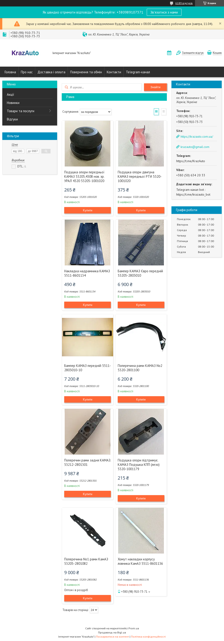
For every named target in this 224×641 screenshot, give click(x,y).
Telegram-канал (138, 72)
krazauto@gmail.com (195, 147)
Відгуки (12, 119)
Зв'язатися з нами (164, 12)
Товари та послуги (20, 111)
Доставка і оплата (51, 72)
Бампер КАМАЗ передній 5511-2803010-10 (87, 367)
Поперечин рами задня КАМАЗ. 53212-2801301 (87, 462)
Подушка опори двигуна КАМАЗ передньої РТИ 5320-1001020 (140, 176)
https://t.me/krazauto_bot (193, 194)
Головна (10, 72)
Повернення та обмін (86, 72)
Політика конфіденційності (148, 636)
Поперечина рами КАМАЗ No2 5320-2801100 (140, 367)
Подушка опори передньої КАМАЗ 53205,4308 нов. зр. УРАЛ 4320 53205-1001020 (84, 176)
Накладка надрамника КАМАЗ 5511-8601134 (87, 273)
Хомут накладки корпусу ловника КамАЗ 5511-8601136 (140, 561)
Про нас (27, 72)
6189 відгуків (184, 3)
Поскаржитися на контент (112, 636)
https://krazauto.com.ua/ (197, 136)
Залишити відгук (193, 53)
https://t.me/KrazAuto (190, 161)
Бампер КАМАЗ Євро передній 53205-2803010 (140, 273)
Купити (87, 210)
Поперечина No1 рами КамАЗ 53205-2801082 (86, 561)
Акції (10, 94)
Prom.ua (133, 628)
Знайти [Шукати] (155, 87)
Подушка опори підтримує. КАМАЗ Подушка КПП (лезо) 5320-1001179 (139, 464)
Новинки (13, 103)
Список (163, 111)
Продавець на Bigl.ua (112, 632)
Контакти (114, 72)
